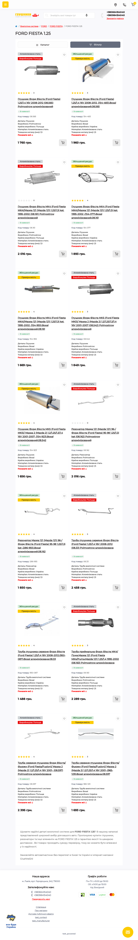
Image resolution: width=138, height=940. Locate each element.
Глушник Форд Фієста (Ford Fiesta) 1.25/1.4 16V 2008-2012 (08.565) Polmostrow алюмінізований (39, 103)
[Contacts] (124, 4)
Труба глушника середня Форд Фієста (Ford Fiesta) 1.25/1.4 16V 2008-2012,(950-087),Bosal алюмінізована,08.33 (41, 655)
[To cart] (63, 142)
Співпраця (41, 907)
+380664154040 (116, 12)
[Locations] (115, 4)
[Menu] (5, 4)
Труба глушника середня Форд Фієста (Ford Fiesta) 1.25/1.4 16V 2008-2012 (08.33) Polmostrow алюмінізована (95, 544)
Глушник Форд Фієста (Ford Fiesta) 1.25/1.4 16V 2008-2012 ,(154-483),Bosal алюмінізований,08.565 (93, 103)
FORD (44, 26)
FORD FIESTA (56, 26)
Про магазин (41, 910)
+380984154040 (116, 15)
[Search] (46, 15)
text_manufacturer (41, 921)
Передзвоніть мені (41, 899)
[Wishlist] (64, 54)
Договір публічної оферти (41, 914)
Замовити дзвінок (115, 18)
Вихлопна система (29, 26)
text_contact (41, 917)
